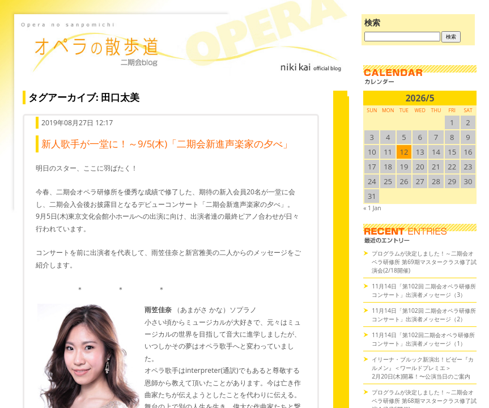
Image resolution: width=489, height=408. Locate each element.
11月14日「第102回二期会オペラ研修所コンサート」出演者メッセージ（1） (423, 339)
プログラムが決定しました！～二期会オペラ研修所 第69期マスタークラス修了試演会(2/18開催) (424, 261)
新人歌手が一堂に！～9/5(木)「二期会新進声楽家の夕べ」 (166, 143)
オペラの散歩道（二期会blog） (182, 54)
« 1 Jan (372, 208)
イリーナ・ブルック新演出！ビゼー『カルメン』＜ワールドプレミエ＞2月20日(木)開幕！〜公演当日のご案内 (423, 367)
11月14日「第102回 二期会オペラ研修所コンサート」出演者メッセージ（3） (424, 290)
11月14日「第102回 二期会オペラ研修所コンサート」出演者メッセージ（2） (424, 315)
